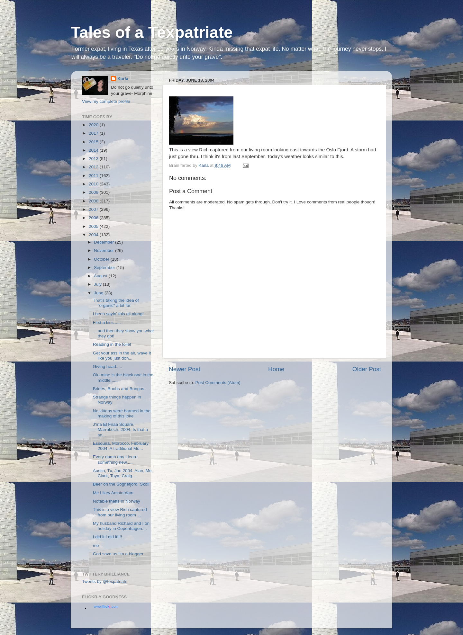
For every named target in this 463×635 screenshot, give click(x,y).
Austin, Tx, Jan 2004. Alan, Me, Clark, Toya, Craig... (123, 473)
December (104, 242)
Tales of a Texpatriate (152, 32)
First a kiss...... (107, 322)
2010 (94, 184)
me (96, 545)
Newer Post (184, 369)
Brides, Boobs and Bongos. (119, 388)
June (99, 293)
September (105, 267)
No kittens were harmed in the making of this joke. (121, 413)
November (104, 250)
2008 (94, 201)
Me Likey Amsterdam (113, 492)
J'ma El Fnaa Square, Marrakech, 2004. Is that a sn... (120, 429)
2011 (94, 175)
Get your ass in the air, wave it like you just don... (122, 356)
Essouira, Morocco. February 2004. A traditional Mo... (121, 446)
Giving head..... (107, 366)
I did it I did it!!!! (107, 536)
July (98, 284)
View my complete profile (106, 101)
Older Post (366, 369)
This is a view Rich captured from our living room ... (120, 512)
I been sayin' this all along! (118, 313)
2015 (94, 141)
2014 (94, 150)
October (102, 259)
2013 (94, 158)
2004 (94, 234)
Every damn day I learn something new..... (115, 459)
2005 (94, 226)
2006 (94, 217)
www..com (106, 606)
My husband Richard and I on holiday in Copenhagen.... (121, 526)
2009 (94, 192)
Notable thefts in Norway (116, 501)
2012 (94, 167)
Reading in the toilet (112, 344)
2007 (94, 209)
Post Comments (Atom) (218, 382)
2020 (94, 124)
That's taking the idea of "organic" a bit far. (116, 303)
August (101, 275)
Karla (122, 78)
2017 (94, 133)
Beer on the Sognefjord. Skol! (121, 484)
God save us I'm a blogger (118, 553)
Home (276, 369)
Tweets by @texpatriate (104, 581)
